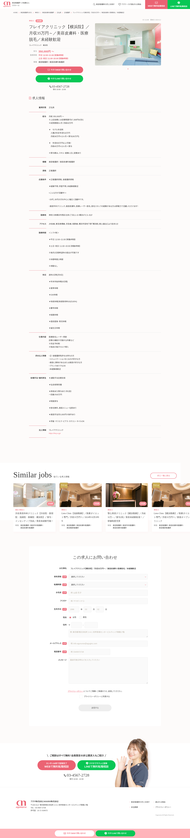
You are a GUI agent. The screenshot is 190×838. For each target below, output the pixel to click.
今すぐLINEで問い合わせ (59, 79)
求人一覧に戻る (163, 476)
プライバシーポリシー (75, 692)
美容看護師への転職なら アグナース (21, 4)
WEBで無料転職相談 (156, 4)
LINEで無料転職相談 (178, 5)
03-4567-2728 (59, 87)
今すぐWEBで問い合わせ (59, 70)
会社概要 (132, 809)
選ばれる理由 (160, 803)
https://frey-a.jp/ (55, 434)
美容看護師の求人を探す (139, 803)
